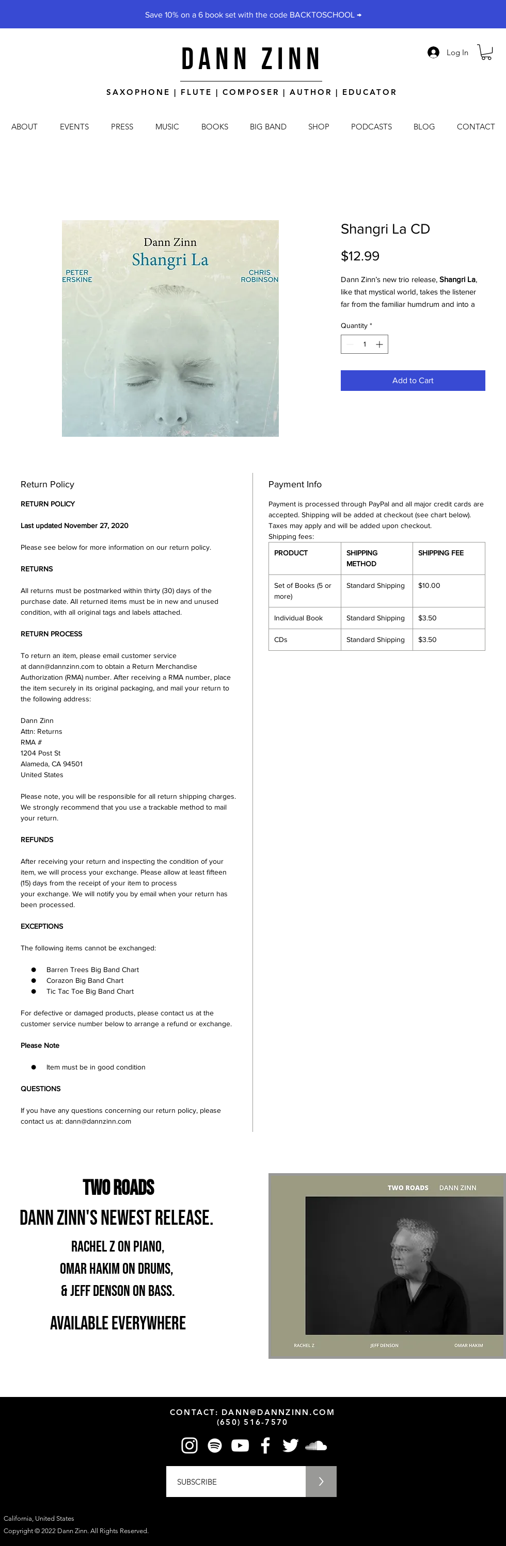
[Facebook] (265, 1445)
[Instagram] (189, 1445)
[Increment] (380, 344)
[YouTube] (240, 1445)
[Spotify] (215, 1445)
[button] (486, 52)
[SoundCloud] (316, 1445)
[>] (321, 1481)
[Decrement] (348, 344)
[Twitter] (291, 1445)
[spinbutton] (364, 344)
